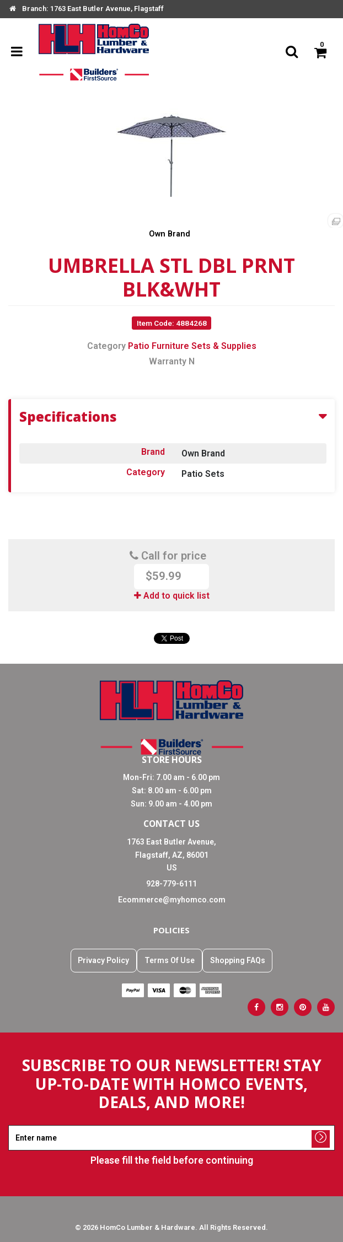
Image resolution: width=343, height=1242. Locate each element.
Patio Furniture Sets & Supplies (192, 346)
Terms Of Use (169, 960)
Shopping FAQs (237, 960)
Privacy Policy (103, 960)
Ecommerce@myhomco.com (172, 899)
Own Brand (169, 234)
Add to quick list (172, 595)
